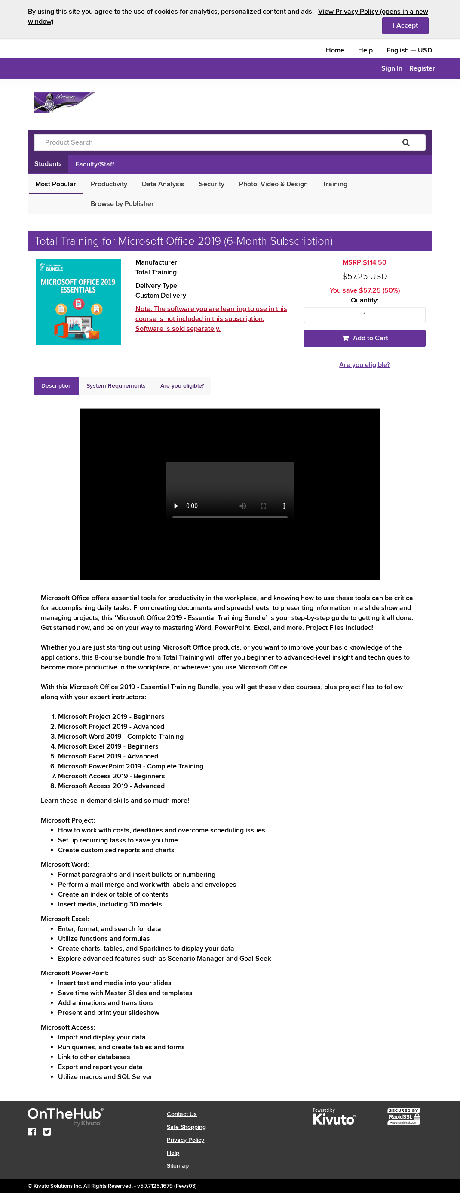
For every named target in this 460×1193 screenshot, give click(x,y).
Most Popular (55, 184)
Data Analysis (163, 184)
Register (422, 68)
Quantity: (365, 300)
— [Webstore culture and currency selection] (409, 50)
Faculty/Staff (94, 164)
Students (48, 164)
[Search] (406, 142)
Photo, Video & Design (273, 184)
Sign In (391, 68)
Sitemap (178, 1165)
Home (335, 50)
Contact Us (182, 1114)
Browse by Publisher (122, 204)
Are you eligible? (364, 365)
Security (211, 184)
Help (365, 50)
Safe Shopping (186, 1127)
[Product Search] (210, 142)
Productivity (109, 184)
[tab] (56, 386)
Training (334, 184)
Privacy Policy (185, 1140)
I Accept (411, 25)
